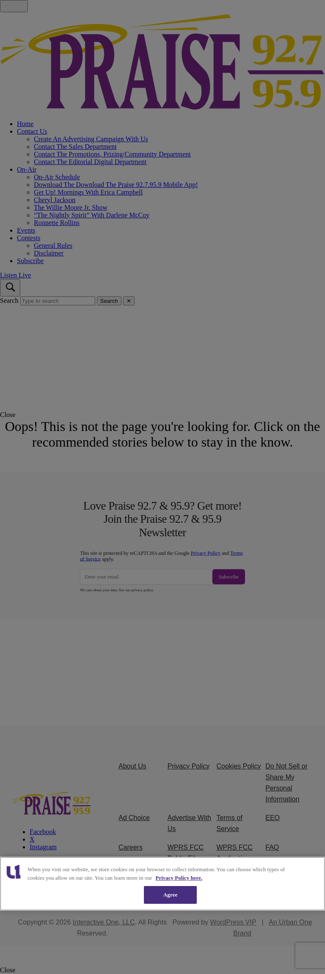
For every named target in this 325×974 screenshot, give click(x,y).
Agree (170, 895)
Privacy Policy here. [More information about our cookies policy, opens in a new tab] (179, 878)
